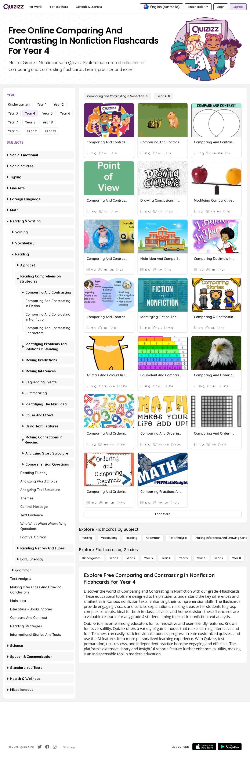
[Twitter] (39, 746)
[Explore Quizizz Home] (13, 7)
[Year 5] (184, 558)
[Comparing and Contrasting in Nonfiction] (117, 96)
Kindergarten (19, 104)
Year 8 (30, 122)
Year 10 (13, 131)
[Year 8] (236, 558)
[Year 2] (131, 558)
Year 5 (47, 113)
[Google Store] (230, 746)
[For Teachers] (59, 6)
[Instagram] (55, 746)
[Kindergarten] (91, 558)
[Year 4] (163, 96)
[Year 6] (201, 558)
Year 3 (13, 113)
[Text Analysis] (177, 537)
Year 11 (32, 131)
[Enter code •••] (198, 6)
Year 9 (48, 122)
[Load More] (163, 514)
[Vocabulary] (109, 537)
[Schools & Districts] (89, 6)
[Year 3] (148, 558)
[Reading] (131, 537)
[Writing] (87, 537)
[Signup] (238, 6)
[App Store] (204, 746)
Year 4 (30, 113)
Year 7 (13, 122)
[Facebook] (47, 746)
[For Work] (35, 6)
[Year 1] (113, 558)
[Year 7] (219, 558)
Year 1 (41, 104)
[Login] (220, 6)
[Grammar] (153, 537)
